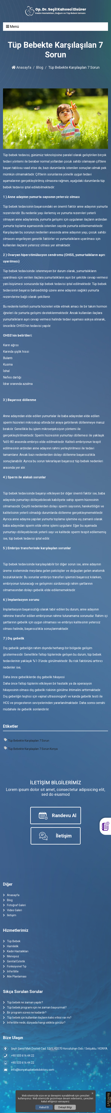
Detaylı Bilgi (65, 1107)
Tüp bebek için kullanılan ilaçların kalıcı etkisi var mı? (37, 1017)
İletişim (9, 915)
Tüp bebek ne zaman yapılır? (23, 1002)
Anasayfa (21, 67)
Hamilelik (10, 946)
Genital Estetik (14, 961)
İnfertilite (11, 971)
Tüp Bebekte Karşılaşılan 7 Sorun (26, 740)
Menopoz (11, 956)
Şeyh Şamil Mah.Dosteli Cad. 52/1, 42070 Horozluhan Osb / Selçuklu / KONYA (55, 1048)
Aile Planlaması (14, 976)
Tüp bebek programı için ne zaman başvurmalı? (35, 1007)
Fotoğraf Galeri (14, 905)
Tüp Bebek (11, 941)
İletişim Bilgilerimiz (55, 783)
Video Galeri (12, 910)
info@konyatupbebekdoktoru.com (28, 1069)
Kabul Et (44, 1107)
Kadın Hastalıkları (15, 951)
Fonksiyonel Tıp (14, 966)
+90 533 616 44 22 (18, 1055)
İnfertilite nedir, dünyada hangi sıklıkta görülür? (34, 1022)
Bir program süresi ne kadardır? (24, 1012)
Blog (39, 67)
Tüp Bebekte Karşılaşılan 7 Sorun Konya (31, 748)
